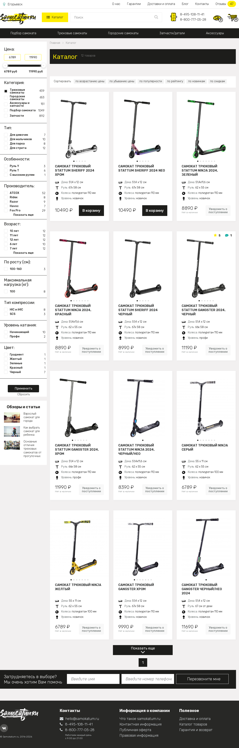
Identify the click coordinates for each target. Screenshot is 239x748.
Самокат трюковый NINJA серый (205, 447)
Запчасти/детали (172, 33)
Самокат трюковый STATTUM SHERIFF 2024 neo (141, 168)
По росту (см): (17, 262)
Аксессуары (215, 33)
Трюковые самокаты (72, 33)
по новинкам (196, 81)
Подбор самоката (23, 33)
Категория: (14, 82)
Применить (23, 388)
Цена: (9, 49)
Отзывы (225, 4)
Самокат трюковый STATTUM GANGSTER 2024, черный (203, 310)
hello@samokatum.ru (79, 719)
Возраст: (12, 224)
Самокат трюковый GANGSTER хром (136, 587)
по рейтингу (175, 81)
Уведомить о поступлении (218, 210)
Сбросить (23, 394)
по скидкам (217, 81)
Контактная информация (141, 724)
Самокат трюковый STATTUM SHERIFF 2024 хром (74, 170)
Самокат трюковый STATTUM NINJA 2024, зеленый (200, 170)
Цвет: (9, 347)
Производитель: (19, 186)
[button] (73, 161)
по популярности (150, 81)
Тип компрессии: (19, 302)
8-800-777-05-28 (193, 19)
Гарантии (134, 4)
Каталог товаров (193, 724)
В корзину (91, 210)
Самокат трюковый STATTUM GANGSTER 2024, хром (77, 449)
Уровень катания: (20, 325)
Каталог (55, 17)
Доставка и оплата (195, 719)
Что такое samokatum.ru (140, 719)
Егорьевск (13, 4)
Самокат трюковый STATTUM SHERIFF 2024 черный (138, 310)
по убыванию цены (122, 81)
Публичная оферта (135, 730)
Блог (185, 4)
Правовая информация (139, 735)
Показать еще (143, 648)
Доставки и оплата (161, 4)
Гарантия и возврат (196, 730)
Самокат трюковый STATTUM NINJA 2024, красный (73, 310)
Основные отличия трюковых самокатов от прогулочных (32, 449)
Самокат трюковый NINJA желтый (78, 587)
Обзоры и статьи (23, 407)
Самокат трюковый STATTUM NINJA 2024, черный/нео (136, 449)
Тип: (8, 128)
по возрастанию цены (89, 81)
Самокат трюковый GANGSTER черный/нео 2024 (202, 589)
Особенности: (17, 159)
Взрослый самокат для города (32, 417)
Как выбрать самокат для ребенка (32, 431)
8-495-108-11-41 (192, 14)
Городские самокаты (123, 33)
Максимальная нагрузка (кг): (17, 282)
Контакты (202, 4)
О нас (116, 4)
